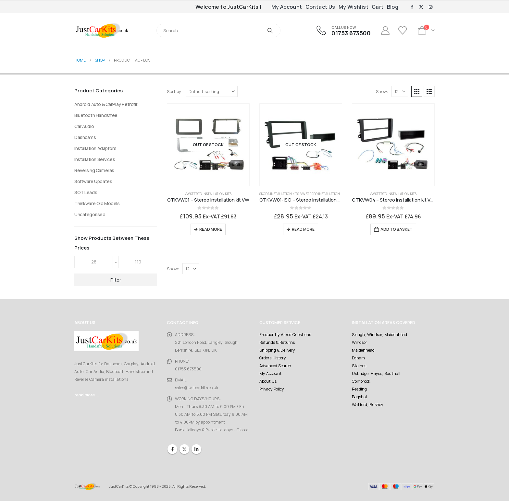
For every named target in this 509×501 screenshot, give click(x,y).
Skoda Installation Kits (279, 194)
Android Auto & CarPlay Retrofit (106, 104)
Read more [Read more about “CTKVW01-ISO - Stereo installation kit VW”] (303, 229)
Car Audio (84, 126)
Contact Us (320, 6)
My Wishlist (353, 6)
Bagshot (359, 397)
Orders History (272, 358)
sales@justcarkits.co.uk (196, 387)
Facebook (172, 449)
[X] (421, 7)
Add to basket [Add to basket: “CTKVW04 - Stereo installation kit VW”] (396, 229)
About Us (268, 381)
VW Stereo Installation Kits (208, 194)
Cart (378, 6)
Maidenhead (363, 350)
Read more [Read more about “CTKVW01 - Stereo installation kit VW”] (210, 229)
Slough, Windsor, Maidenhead (379, 334)
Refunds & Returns (277, 342)
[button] (416, 91)
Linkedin (196, 449)
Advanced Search (275, 365)
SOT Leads (85, 192)
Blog (393, 6)
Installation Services (94, 159)
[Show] (399, 91)
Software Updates (93, 181)
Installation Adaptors (95, 148)
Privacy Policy (271, 389)
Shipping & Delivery (277, 350)
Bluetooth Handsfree (96, 115)
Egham (358, 358)
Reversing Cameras (94, 170)
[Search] (270, 30)
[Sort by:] (212, 91)
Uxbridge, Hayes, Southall (376, 373)
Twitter (184, 449)
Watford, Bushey (367, 404)
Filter (115, 280)
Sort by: (174, 91)
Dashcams (85, 137)
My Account (286, 6)
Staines (359, 365)
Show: (382, 91)
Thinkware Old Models (97, 203)
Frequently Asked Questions (285, 334)
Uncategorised (90, 214)
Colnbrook (361, 381)
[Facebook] (412, 7)
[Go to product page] (208, 145)
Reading (359, 389)
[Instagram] (430, 7)
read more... (86, 395)
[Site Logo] (102, 30)
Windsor (359, 342)
